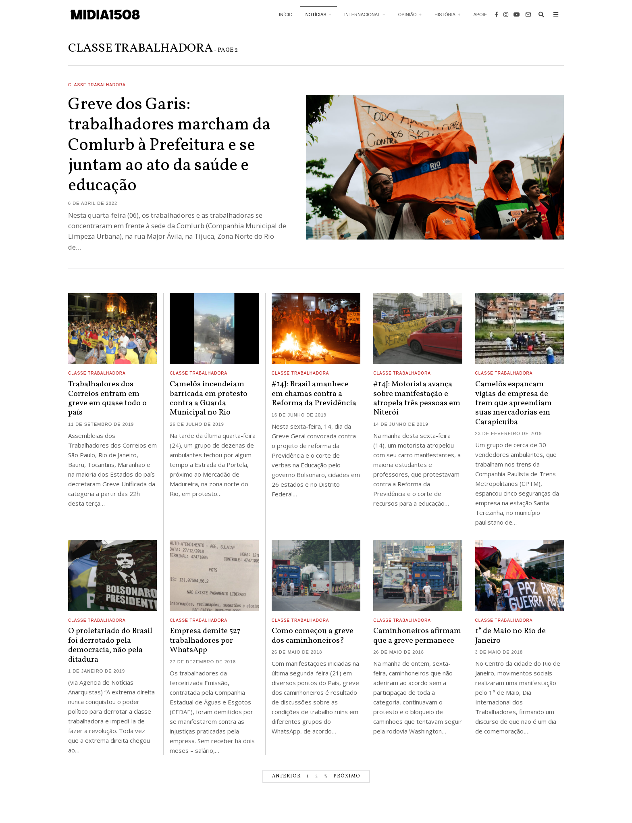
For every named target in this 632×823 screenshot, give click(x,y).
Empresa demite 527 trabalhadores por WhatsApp (205, 640)
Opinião (407, 14)
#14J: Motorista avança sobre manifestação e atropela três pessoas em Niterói (416, 398)
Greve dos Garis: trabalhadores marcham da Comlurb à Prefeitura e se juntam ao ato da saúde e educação (169, 145)
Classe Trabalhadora (97, 85)
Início (286, 14)
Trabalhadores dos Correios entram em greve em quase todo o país (107, 398)
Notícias (316, 14)
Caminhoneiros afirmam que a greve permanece (417, 635)
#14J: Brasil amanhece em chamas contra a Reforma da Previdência (314, 394)
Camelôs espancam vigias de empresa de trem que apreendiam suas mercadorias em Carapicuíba (513, 403)
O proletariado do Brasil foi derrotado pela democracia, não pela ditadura (110, 645)
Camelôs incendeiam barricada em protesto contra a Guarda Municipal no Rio (208, 398)
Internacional (362, 14)
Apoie (480, 14)
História (444, 14)
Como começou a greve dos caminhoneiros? (312, 635)
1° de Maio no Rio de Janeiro (510, 635)
